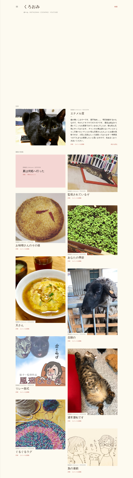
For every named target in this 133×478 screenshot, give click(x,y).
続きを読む (114, 144)
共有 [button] (72, 144)
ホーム (26, 12)
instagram (34, 12)
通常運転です (76, 417)
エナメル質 (77, 113)
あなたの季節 (76, 257)
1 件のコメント (31, 174)
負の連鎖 (73, 468)
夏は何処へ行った (33, 171)
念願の (72, 337)
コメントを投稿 (79, 144)
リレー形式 (22, 388)
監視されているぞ (79, 194)
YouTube (54, 12)
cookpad (44, 12)
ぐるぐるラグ (24, 451)
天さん (20, 325)
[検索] (116, 6)
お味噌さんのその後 (28, 245)
